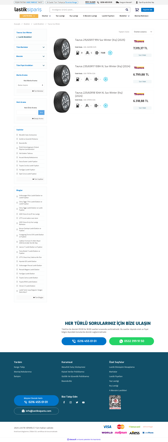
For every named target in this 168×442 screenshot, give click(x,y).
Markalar (113, 372)
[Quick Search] (26, 113)
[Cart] (144, 10)
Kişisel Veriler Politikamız (73, 372)
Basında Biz (67, 382)
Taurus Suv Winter (54, 24)
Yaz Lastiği (114, 382)
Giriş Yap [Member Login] (151, 2)
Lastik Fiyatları (115, 377)
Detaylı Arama (37, 119)
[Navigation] (29, 16)
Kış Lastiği (113, 386)
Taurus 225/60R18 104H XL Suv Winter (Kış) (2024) (98, 94)
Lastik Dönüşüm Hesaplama (122, 368)
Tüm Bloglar (38, 298)
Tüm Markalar (37, 92)
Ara (41, 113)
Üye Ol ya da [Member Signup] (143, 2)
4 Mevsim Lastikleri (118, 391)
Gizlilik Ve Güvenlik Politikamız (75, 377)
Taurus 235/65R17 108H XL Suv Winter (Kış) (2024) (102, 66)
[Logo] (28, 9)
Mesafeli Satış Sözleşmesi (73, 368)
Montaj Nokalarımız (23, 372)
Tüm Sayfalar (38, 180)
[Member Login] (137, 2)
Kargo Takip (19, 368)
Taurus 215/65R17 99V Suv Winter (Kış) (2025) (100, 40)
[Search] (90, 9)
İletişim (17, 377)
